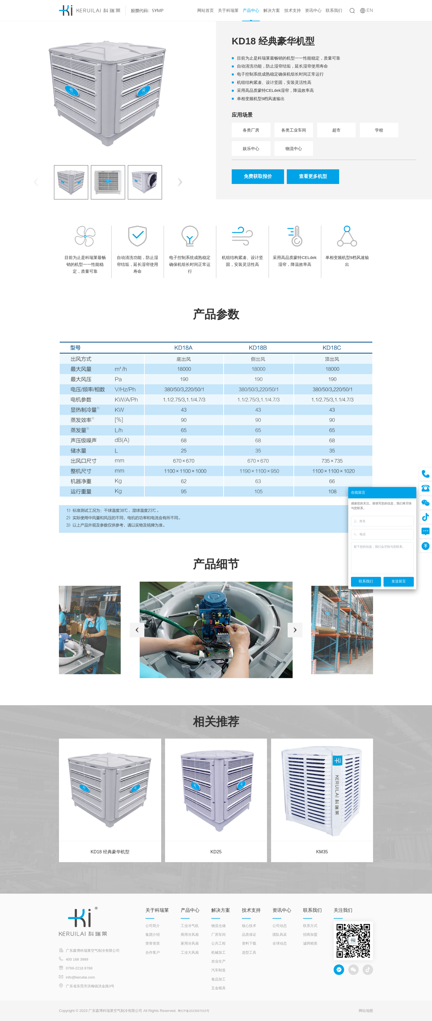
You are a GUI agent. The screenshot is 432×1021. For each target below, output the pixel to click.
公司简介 (152, 926)
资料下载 (249, 943)
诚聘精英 (310, 943)
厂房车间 (218, 934)
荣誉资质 (152, 943)
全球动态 (279, 943)
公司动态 (279, 926)
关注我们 (343, 910)
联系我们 (334, 10)
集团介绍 (152, 934)
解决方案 (271, 10)
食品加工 (218, 979)
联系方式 (310, 926)
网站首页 (205, 10)
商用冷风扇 (190, 934)
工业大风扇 (190, 952)
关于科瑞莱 (228, 10)
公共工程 (218, 943)
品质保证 (249, 934)
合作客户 (152, 952)
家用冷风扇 (190, 943)
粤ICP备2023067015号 (196, 1011)
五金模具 (218, 988)
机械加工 (218, 952)
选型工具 (249, 952)
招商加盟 (310, 934)
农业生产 (218, 961)
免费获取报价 (258, 176)
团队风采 (279, 934)
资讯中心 (313, 10)
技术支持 (292, 10)
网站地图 (366, 1011)
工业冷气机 (190, 926)
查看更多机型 (313, 176)
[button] (180, 182)
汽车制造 (218, 970)
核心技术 (249, 926)
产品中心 (251, 10)
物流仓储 (218, 926)
